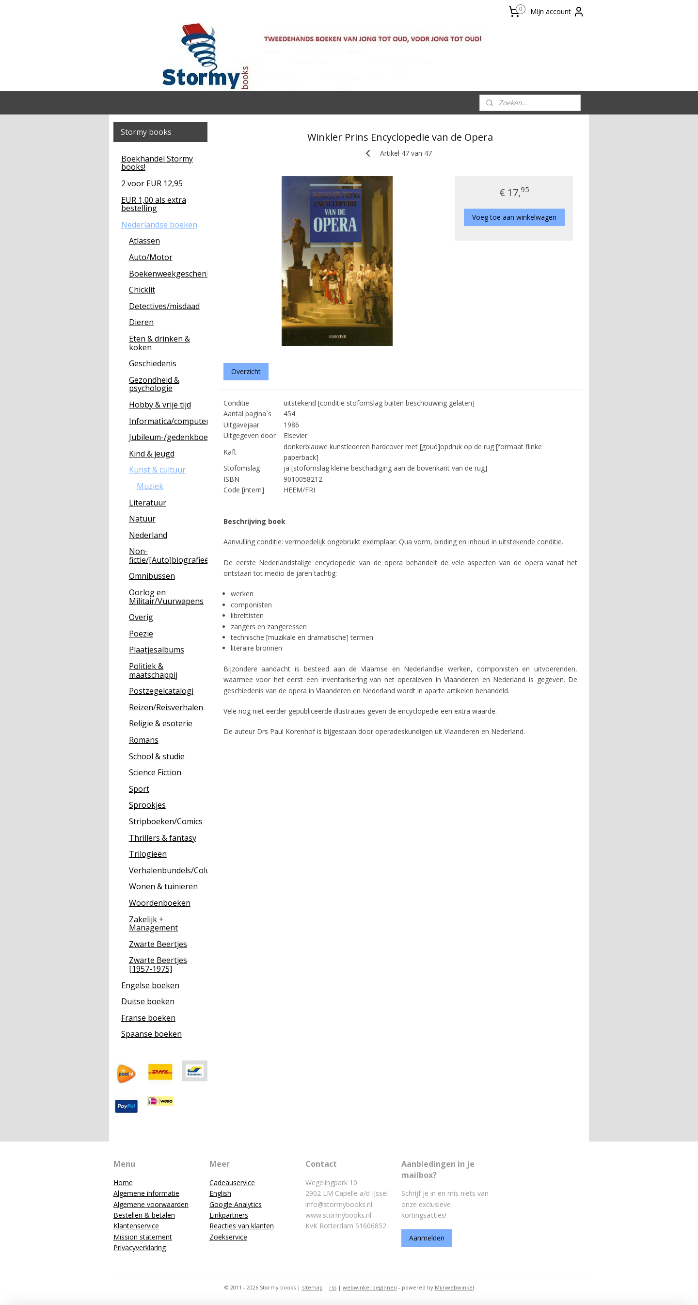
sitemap (312, 1287)
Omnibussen (152, 576)
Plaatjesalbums (156, 649)
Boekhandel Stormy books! (157, 163)
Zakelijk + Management (153, 923)
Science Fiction (155, 772)
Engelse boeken (150, 985)
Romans (144, 739)
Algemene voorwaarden (151, 1204)
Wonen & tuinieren (163, 886)
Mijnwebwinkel (454, 1287)
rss (332, 1287)
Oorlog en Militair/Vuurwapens (166, 596)
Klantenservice (136, 1225)
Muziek (150, 486)
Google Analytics (235, 1204)
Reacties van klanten (241, 1225)
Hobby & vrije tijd (160, 404)
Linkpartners (228, 1215)
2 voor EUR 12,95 (152, 183)
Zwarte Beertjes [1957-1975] (158, 964)
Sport (139, 788)
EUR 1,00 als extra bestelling (153, 204)
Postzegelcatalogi (161, 690)
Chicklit (142, 289)
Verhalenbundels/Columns (168, 870)
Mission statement (142, 1236)
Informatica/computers (168, 421)
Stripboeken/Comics (166, 821)
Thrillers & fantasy (162, 837)
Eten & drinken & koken (159, 343)
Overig (141, 617)
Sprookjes (147, 804)
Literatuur (147, 502)
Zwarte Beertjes (158, 944)
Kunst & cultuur (157, 469)
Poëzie (141, 633)
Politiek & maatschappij (153, 670)
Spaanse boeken (151, 1033)
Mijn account (557, 11)
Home (123, 1182)
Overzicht (246, 371)
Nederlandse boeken (159, 224)
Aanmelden (426, 1237)
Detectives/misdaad (164, 306)
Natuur (142, 518)
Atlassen (144, 240)
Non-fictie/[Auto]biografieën (168, 555)
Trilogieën (148, 853)
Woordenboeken (159, 902)
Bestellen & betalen (144, 1215)
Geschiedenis (152, 363)
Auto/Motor (151, 257)
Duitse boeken (147, 1001)
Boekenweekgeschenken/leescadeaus (168, 273)
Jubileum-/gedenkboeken (168, 437)
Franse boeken (148, 1017)
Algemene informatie (146, 1193)
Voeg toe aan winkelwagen (514, 217)
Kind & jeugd (151, 453)
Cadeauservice (232, 1182)
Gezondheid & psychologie (154, 384)
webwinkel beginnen (370, 1287)
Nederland (148, 535)
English (220, 1193)
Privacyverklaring (139, 1247)
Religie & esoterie (160, 723)
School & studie (157, 756)
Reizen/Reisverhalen (166, 707)
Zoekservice (228, 1236)
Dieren (141, 322)
